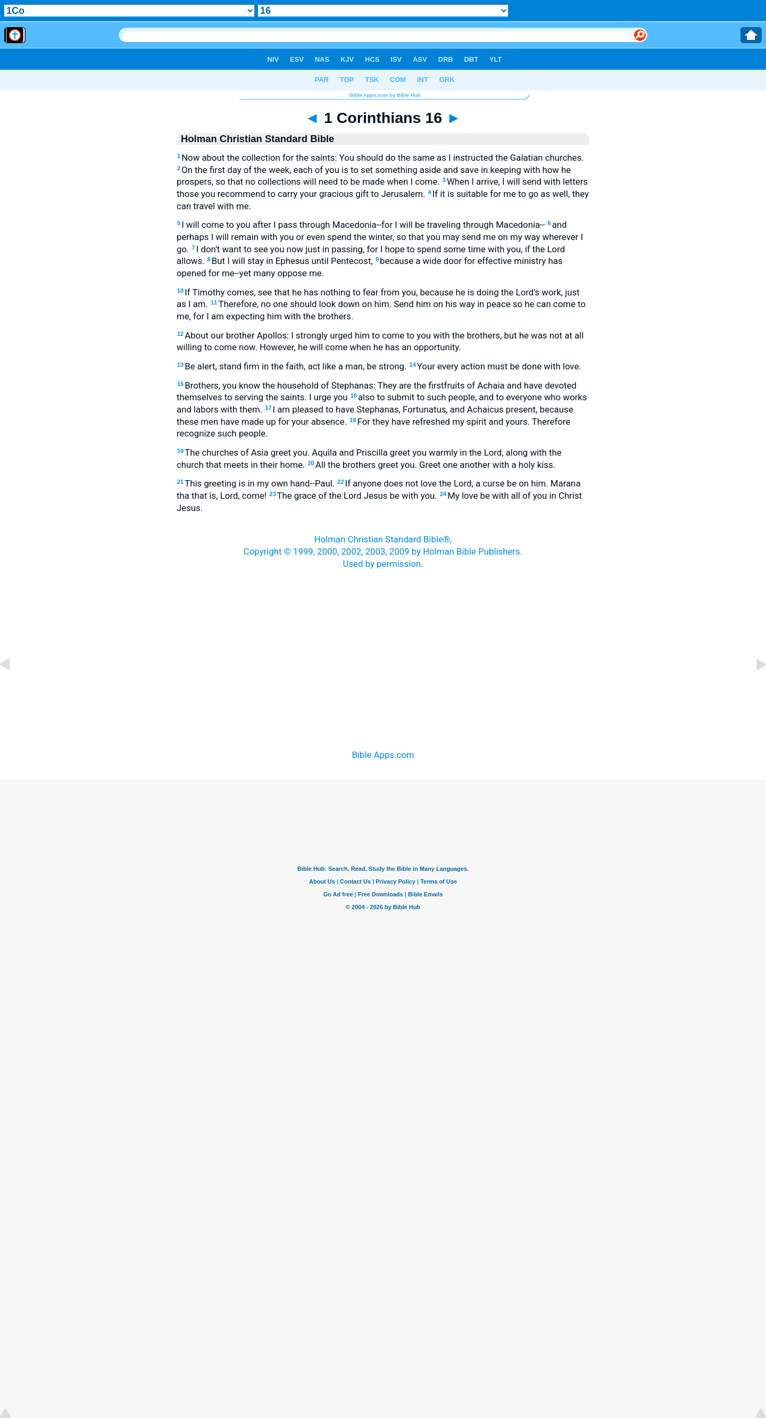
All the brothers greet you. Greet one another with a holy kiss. (431, 464)
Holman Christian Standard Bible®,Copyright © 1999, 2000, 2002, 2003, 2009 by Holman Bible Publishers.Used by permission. (383, 551)
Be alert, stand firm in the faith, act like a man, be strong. (293, 366)
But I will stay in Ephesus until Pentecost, (290, 260)
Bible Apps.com (383, 754)
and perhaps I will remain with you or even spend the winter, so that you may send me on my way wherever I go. (380, 236)
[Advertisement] (383, 645)
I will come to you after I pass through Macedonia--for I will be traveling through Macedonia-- (361, 224)
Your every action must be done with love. (495, 366)
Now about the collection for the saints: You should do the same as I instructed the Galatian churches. (380, 157)
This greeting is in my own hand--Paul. (257, 483)
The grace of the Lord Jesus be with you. (353, 495)
